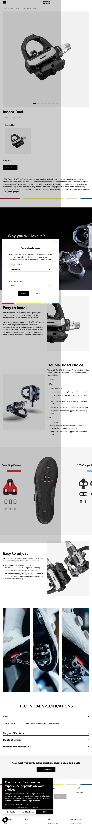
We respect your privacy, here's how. (17, 804)
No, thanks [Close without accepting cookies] (10, 812)
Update (39, 432)
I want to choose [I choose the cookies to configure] (27, 812)
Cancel (53, 432)
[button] (5, 820)
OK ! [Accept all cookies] (44, 812)
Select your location (24, 404)
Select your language (25, 420)
